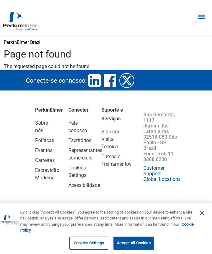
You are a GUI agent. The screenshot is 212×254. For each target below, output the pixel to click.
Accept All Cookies (133, 244)
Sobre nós (41, 126)
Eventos (44, 150)
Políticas (44, 140)
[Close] (202, 214)
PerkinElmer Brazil (23, 42)
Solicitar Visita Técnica (110, 139)
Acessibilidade (77, 185)
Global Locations (162, 179)
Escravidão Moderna (44, 174)
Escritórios (77, 140)
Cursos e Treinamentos (116, 160)
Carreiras (44, 160)
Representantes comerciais (77, 154)
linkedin (94, 80)
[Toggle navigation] (201, 17)
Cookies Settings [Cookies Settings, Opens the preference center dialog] (89, 244)
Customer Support (153, 171)
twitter (126, 80)
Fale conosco (77, 126)
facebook (110, 80)
